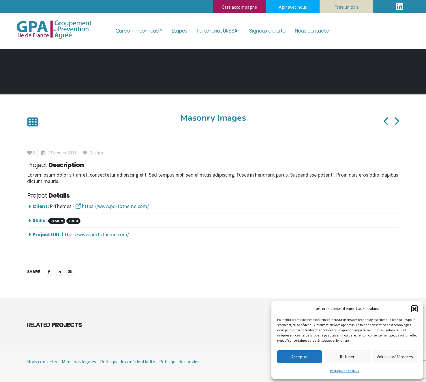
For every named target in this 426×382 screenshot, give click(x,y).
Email (70, 272)
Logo (73, 221)
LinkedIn (59, 272)
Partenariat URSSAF (218, 30)
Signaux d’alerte (267, 30)
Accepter (299, 357)
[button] (414, 308)
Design (96, 153)
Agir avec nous (293, 7)
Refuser (347, 357)
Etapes (179, 30)
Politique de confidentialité (127, 361)
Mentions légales (79, 361)
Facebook (49, 272)
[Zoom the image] (53, 20)
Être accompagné (239, 7)
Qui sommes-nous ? (138, 30)
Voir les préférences (395, 357)
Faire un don (346, 7)
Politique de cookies (344, 370)
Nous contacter (312, 30)
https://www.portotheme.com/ (112, 206)
